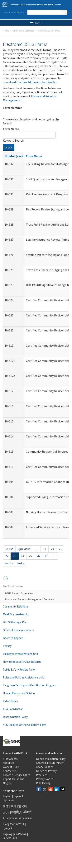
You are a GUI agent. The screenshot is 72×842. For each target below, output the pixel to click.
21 (60, 549)
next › (8, 563)
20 (52, 549)
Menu (36, 23)
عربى (6, 812)
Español (18, 796)
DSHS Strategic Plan (15, 622)
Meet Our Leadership (15, 614)
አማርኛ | (21, 824)
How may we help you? (14, 12)
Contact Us (10, 771)
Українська (25, 818)
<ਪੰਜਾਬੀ (27, 812)
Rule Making (43, 783)
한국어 (22, 806)
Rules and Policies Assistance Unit (23, 677)
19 (44, 549)
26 (38, 556)
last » (20, 563)
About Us (8, 763)
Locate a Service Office (16, 775)
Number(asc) (14, 156)
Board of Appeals (13, 638)
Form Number (12, 108)
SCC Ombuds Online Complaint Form (24, 725)
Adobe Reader (44, 767)
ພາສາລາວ (20, 834)
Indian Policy (10, 701)
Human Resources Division (19, 693)
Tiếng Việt (9, 824)
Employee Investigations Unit (20, 654)
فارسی (7, 828)
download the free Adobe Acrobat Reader (29, 82)
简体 (6, 806)
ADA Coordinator (13, 709)
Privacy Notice (44, 779)
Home (6, 30)
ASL (15, 838)
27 (46, 556)
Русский (8, 800)
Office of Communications (18, 630)
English (7, 796)
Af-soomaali (10, 818)
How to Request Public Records (22, 661)
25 (30, 556)
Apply (8, 147)
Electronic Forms (13, 586)
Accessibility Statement (50, 763)
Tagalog (7, 834)
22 (6, 556)
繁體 (14, 806)
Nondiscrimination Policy (50, 759)
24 (22, 556)
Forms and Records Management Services (29, 599)
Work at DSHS (11, 767)
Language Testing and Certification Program (29, 685)
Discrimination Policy (15, 717)
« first (9, 549)
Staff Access (10, 759)
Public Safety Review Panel (19, 669)
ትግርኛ (7, 838)
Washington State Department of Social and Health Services (36, 5)
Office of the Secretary (23, 30)
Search (64, 12)
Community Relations (15, 606)
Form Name (11, 129)
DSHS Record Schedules (19, 593)
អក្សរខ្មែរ (16, 812)
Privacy (7, 646)
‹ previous (24, 549)
